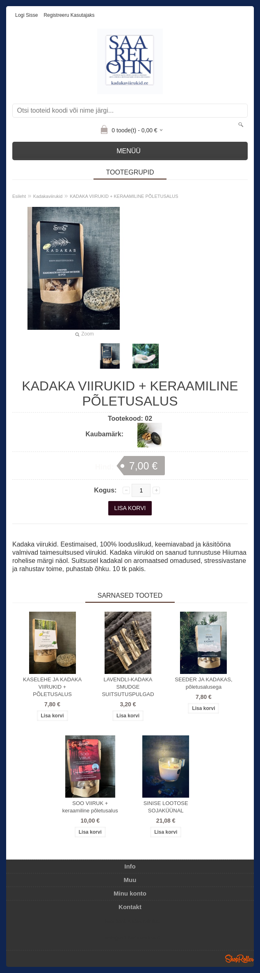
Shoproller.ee (239, 959)
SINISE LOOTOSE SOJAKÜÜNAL (166, 807)
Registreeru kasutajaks (68, 15)
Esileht (19, 196)
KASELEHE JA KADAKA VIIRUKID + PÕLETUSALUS (52, 686)
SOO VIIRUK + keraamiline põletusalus (90, 807)
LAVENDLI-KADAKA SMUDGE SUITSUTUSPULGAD (128, 686)
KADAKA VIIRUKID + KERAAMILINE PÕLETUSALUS (124, 196)
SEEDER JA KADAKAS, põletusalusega (203, 683)
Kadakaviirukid (48, 196)
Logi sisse (26, 15)
